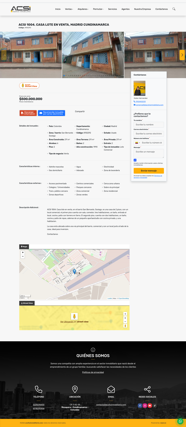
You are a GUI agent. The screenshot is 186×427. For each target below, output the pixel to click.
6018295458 (38, 408)
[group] (31, 55)
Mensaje (137, 147)
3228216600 (38, 405)
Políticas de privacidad (93, 372)
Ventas (68, 9)
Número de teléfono (142, 138)
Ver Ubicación (67, 322)
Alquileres (82, 9)
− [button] (23, 257)
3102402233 (141, 101)
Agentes (126, 9)
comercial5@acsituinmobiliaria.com (149, 105)
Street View (29, 86)
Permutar (97, 9)
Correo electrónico (141, 129)
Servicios (112, 9)
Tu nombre (138, 120)
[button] (64, 75)
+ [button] (23, 253)
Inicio (57, 9)
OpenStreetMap (124, 298)
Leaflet (110, 298)
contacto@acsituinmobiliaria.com (111, 405)
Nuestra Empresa (142, 9)
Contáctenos (161, 9)
